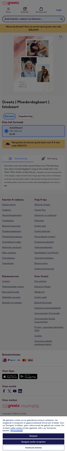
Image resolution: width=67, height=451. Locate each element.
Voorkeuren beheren (33, 448)
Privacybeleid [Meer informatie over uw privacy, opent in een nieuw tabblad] (16, 431)
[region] (33, 433)
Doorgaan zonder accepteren (33, 442)
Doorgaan (33, 436)
